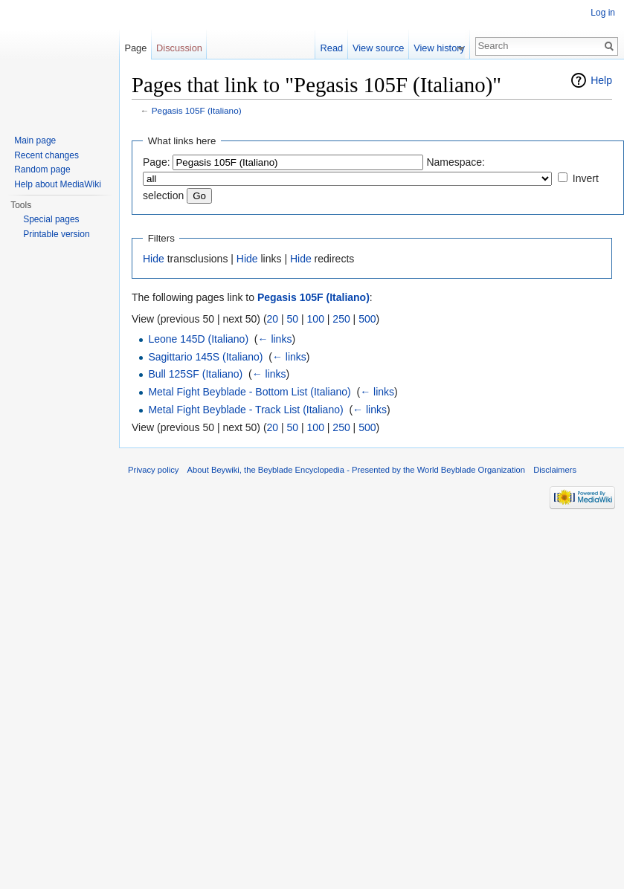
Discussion (179, 48)
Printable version (56, 234)
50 (293, 319)
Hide (153, 259)
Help (601, 80)
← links (275, 339)
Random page (42, 169)
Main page (35, 140)
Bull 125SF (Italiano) (195, 374)
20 (273, 319)
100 (315, 319)
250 (341, 319)
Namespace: (455, 162)
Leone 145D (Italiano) (198, 339)
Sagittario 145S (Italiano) (205, 357)
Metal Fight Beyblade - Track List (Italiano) (245, 410)
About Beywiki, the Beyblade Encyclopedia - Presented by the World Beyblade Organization (356, 469)
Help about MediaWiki (57, 184)
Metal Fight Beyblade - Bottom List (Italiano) (249, 392)
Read (338, 48)
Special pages (51, 219)
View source (384, 48)
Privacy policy (153, 469)
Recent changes (46, 155)
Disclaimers (554, 469)
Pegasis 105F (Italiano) (197, 110)
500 (367, 319)
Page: (156, 162)
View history (445, 48)
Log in (603, 12)
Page (135, 48)
